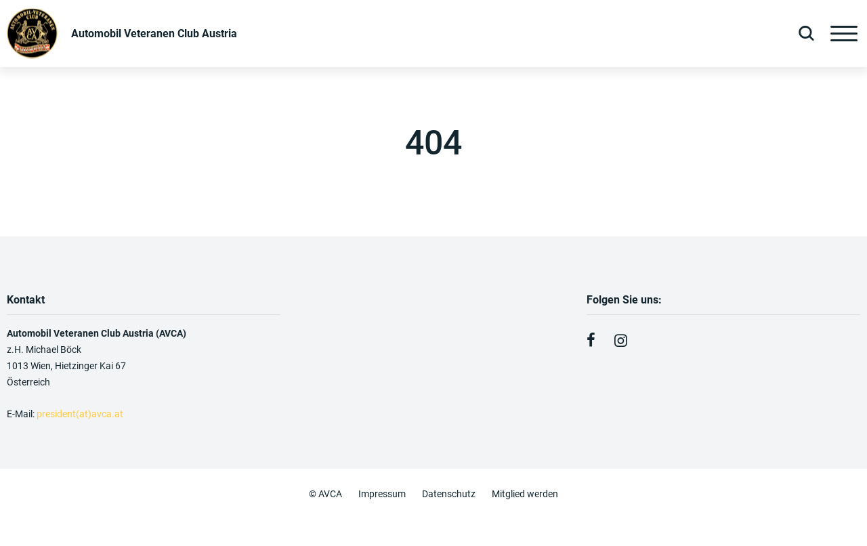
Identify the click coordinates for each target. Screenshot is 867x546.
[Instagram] (620, 341)
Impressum (382, 493)
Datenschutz (448, 493)
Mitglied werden (525, 493)
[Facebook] (591, 341)
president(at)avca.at (81, 413)
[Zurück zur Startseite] (122, 33)
